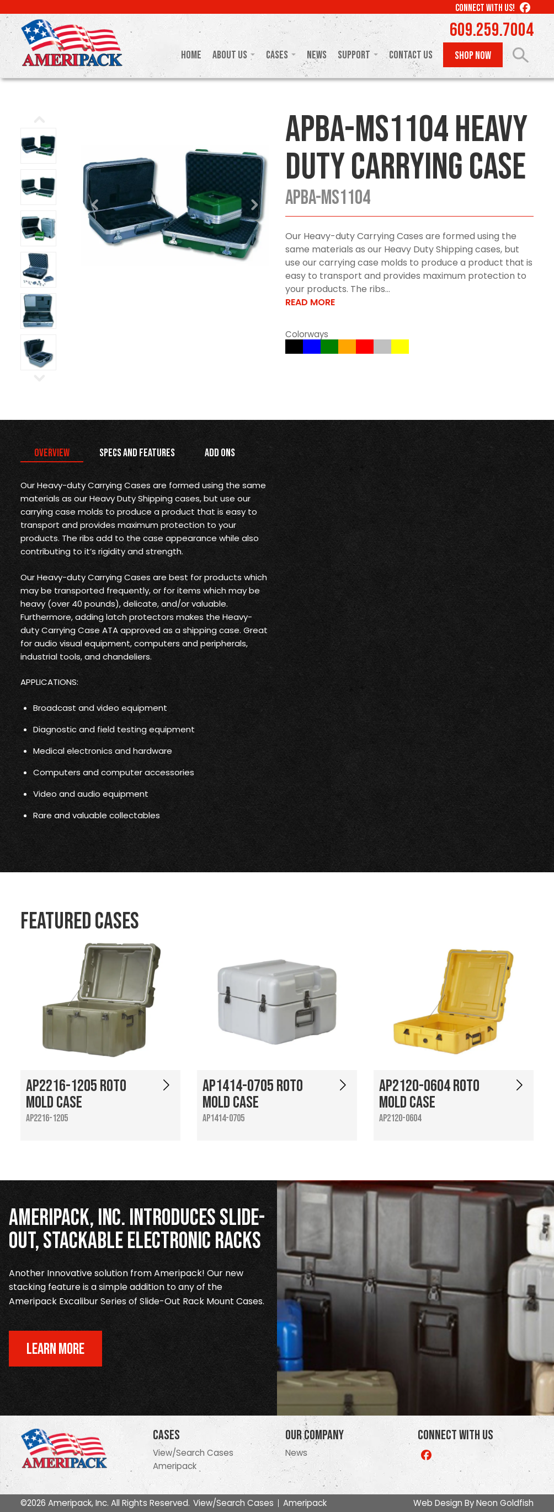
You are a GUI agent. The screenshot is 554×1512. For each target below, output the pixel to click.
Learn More (55, 1349)
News (317, 55)
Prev (95, 205)
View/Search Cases (193, 1453)
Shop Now (473, 55)
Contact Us (411, 55)
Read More (310, 302)
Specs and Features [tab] (137, 453)
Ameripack (174, 1466)
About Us (229, 55)
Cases (277, 55)
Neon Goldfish (505, 1503)
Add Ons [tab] (220, 453)
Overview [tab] (52, 453)
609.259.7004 (492, 30)
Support (354, 55)
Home (191, 55)
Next (254, 205)
